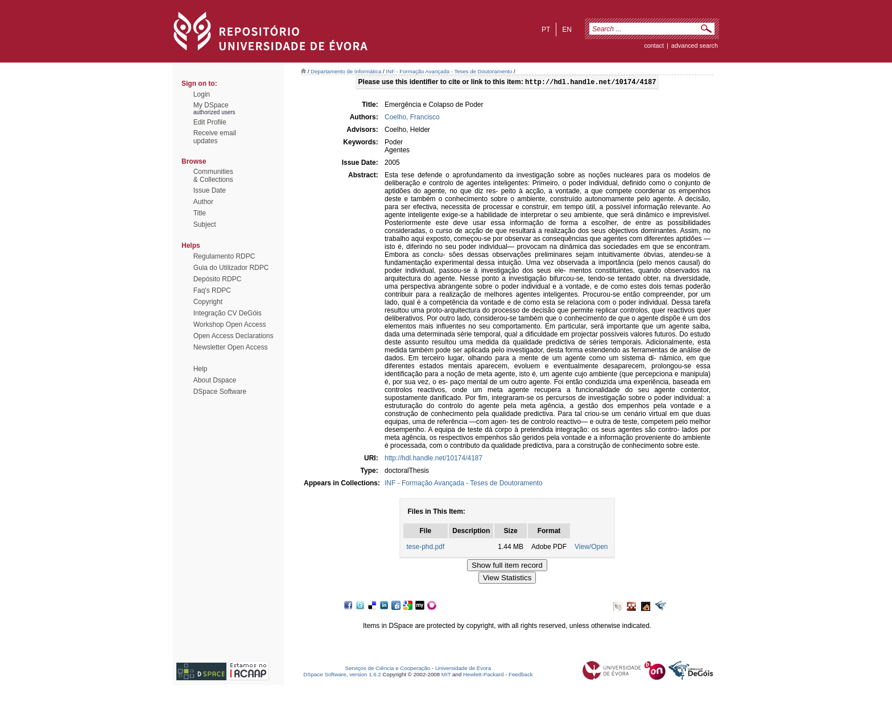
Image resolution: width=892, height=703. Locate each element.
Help (200, 369)
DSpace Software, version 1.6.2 (342, 675)
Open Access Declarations (233, 336)
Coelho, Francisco (412, 118)
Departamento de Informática (346, 71)
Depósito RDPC (217, 279)
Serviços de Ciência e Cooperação (388, 669)
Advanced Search (694, 45)
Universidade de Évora (463, 669)
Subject (204, 224)
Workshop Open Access (229, 324)
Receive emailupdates (214, 137)
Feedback (521, 675)
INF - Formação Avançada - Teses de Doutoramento (449, 71)
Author (203, 202)
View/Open (591, 548)
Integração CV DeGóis (227, 313)
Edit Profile (209, 122)
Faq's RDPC (212, 290)
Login (201, 94)
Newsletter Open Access (230, 347)
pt (546, 30)
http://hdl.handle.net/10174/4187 (433, 459)
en (567, 30)
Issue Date (209, 190)
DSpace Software (219, 392)
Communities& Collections (213, 176)
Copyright (207, 302)
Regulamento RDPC (224, 256)
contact (654, 45)
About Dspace (214, 380)
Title (199, 213)
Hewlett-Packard (483, 675)
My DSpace (211, 105)
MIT (446, 675)
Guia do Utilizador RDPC (231, 268)
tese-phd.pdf (426, 548)
